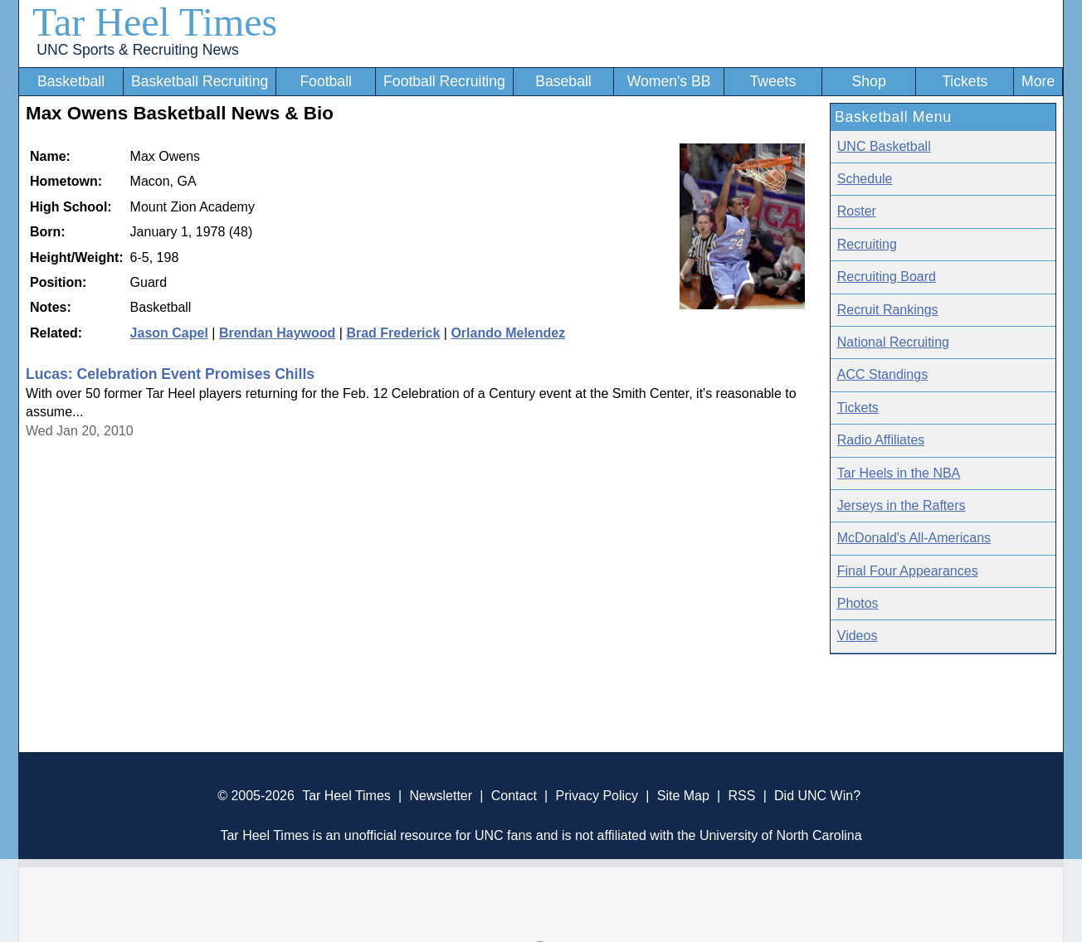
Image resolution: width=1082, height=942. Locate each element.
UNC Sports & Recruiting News (137, 49)
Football (326, 81)
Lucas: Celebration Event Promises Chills (170, 374)
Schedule (865, 179)
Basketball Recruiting (199, 81)
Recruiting (867, 244)
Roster (856, 211)
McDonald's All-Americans (914, 538)
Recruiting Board (886, 276)
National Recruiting (893, 342)
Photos (858, 603)
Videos (857, 636)
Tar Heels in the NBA (899, 473)
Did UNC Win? (817, 796)
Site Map (683, 796)
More (1038, 81)
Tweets (772, 81)
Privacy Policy (596, 796)
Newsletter (440, 796)
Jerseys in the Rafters (901, 505)
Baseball (563, 81)
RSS (741, 796)
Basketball (71, 81)
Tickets (964, 81)
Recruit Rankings (887, 310)
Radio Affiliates (881, 440)
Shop (869, 81)
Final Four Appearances (907, 571)
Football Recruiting (444, 81)
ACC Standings (882, 374)
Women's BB (669, 81)
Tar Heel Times (154, 22)
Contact (514, 796)
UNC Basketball (884, 146)
